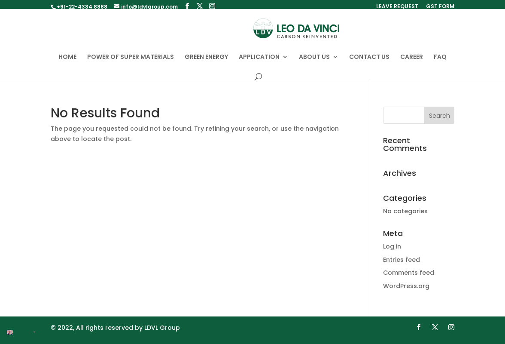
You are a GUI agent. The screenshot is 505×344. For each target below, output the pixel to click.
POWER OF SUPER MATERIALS (130, 61)
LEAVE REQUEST (397, 7)
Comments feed (408, 277)
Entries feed (401, 264)
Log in (392, 250)
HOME (67, 61)
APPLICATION (259, 61)
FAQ (440, 61)
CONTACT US (369, 61)
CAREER (411, 61)
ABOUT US (314, 61)
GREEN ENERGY (206, 61)
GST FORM (440, 7)
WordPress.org (406, 290)
